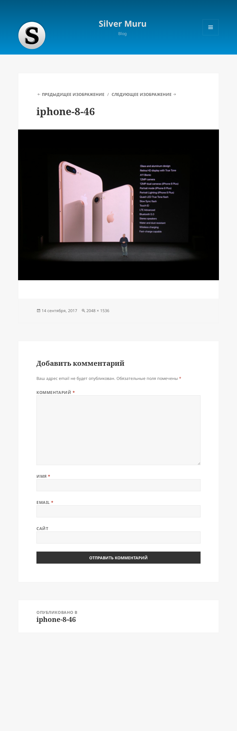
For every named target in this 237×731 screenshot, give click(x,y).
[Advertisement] (118, 679)
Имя (43, 476)
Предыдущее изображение (73, 94)
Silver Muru (123, 23)
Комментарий (55, 392)
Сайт (42, 528)
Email (45, 502)
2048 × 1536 (97, 310)
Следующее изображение (142, 94)
